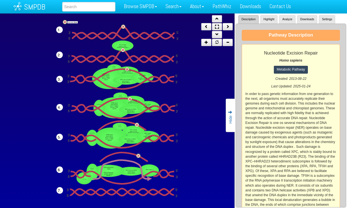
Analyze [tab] (287, 19)
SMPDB (34, 7)
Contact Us (280, 6)
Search (173, 6)
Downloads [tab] (307, 19)
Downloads (250, 6)
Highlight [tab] (268, 19)
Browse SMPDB (140, 6)
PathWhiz (221, 6)
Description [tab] (248, 19)
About (197, 6)
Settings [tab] (327, 19)
